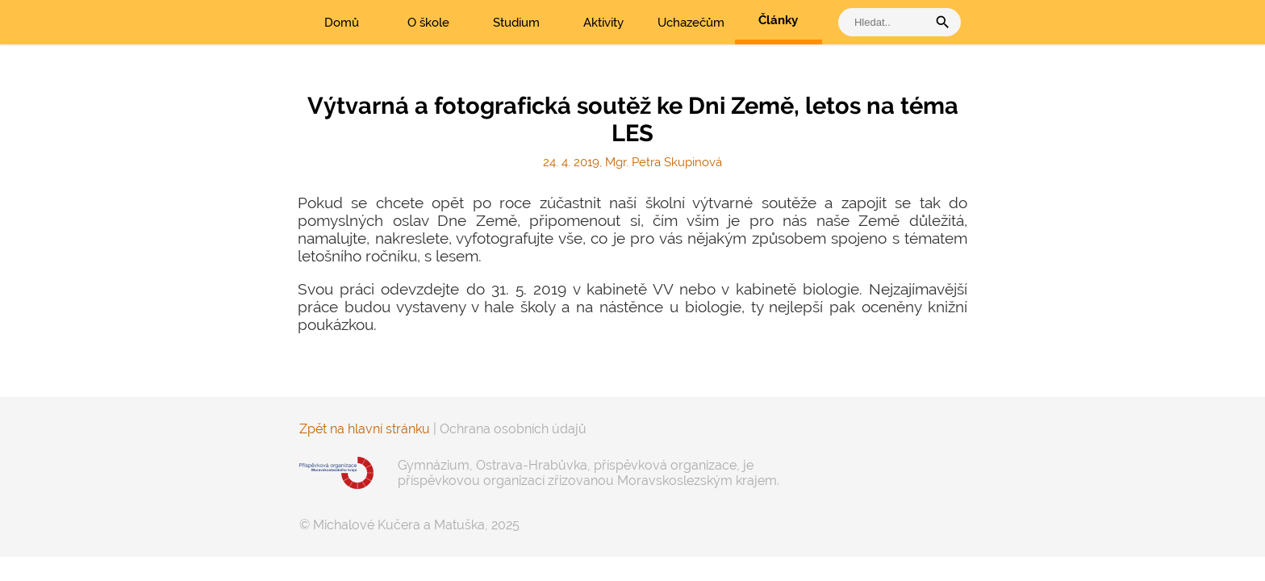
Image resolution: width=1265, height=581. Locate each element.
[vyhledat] (886, 22)
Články (778, 20)
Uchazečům (691, 22)
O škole (428, 22)
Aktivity (603, 22)
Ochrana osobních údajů (513, 429)
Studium (516, 22)
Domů (341, 22)
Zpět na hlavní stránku (364, 429)
